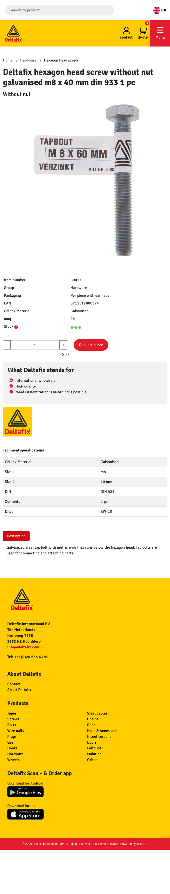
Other (92, 759)
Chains (92, 719)
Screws (13, 719)
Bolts (11, 725)
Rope (91, 725)
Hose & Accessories (103, 730)
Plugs (11, 736)
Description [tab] (16, 536)
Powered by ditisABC (134, 844)
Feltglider (95, 748)
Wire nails (15, 730)
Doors (92, 742)
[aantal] (35, 345)
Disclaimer (99, 844)
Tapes (11, 713)
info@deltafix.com (23, 647)
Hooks (12, 748)
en (159, 10)
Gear (11, 742)
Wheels (13, 759)
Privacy (113, 844)
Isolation (94, 754)
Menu (160, 33)
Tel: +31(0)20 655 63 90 (28, 656)
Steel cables (97, 713)
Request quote (91, 344)
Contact (14, 684)
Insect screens (99, 736)
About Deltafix (19, 689)
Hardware (15, 754)
